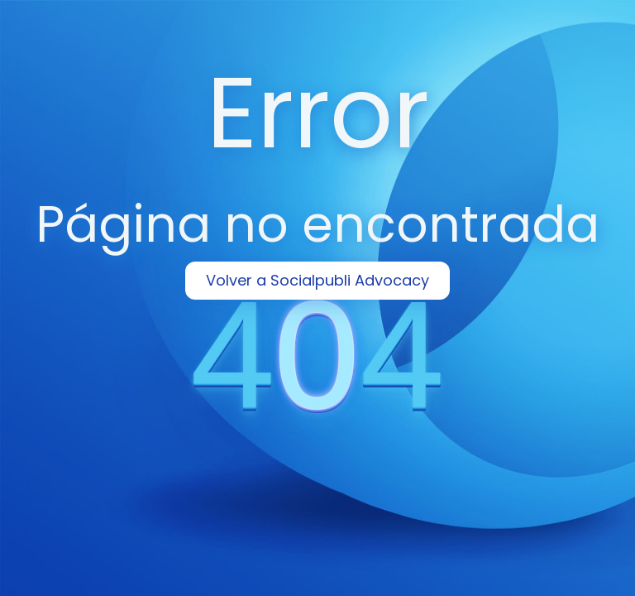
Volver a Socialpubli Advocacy (317, 280)
